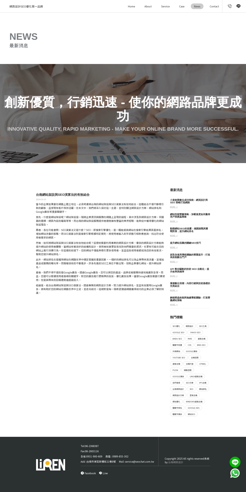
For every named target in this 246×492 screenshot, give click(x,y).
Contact (214, 6)
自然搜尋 (176, 382)
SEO (191, 389)
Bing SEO (201, 345)
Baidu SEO (177, 338)
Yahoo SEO (195, 332)
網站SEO (191, 414)
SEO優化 (176, 326)
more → (174, 207)
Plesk (175, 370)
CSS (189, 345)
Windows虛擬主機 (194, 401)
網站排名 (203, 389)
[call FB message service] (88, 473)
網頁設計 (136, 208)
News (197, 6)
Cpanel (202, 363)
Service (165, 6)
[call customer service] (230, 6)
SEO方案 (189, 382)
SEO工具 (202, 326)
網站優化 (176, 401)
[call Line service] (238, 6)
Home (131, 6)
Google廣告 (191, 351)
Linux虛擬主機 (196, 376)
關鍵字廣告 (177, 414)
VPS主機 (202, 382)
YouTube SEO (179, 357)
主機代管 (189, 363)
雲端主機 (193, 395)
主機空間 (194, 357)
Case (181, 6)
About (148, 6)
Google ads (193, 407)
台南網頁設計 (178, 389)
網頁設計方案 (148, 217)
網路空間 (187, 370)
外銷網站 (176, 351)
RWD (190, 338)
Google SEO (178, 332)
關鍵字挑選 (177, 345)
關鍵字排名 (177, 407)
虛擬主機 (201, 338)
